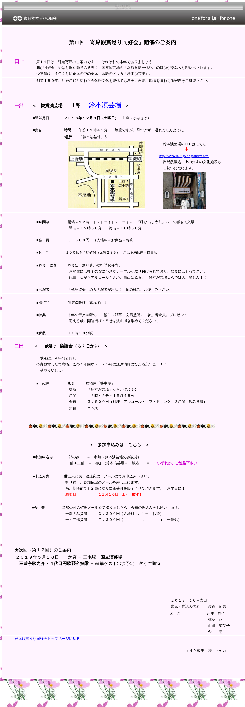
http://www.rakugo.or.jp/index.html (184, 156)
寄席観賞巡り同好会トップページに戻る (47, 639)
